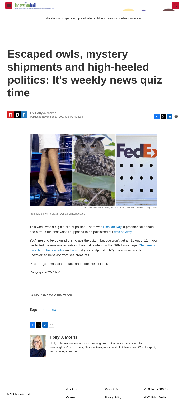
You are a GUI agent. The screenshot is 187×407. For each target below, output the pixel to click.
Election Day (112, 227)
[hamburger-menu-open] (8, 5)
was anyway (123, 232)
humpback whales (51, 250)
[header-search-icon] (175, 5)
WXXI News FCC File (156, 389)
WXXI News (108, 18)
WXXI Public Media (155, 397)
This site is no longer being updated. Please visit (73, 18)
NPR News (50, 309)
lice (74, 250)
